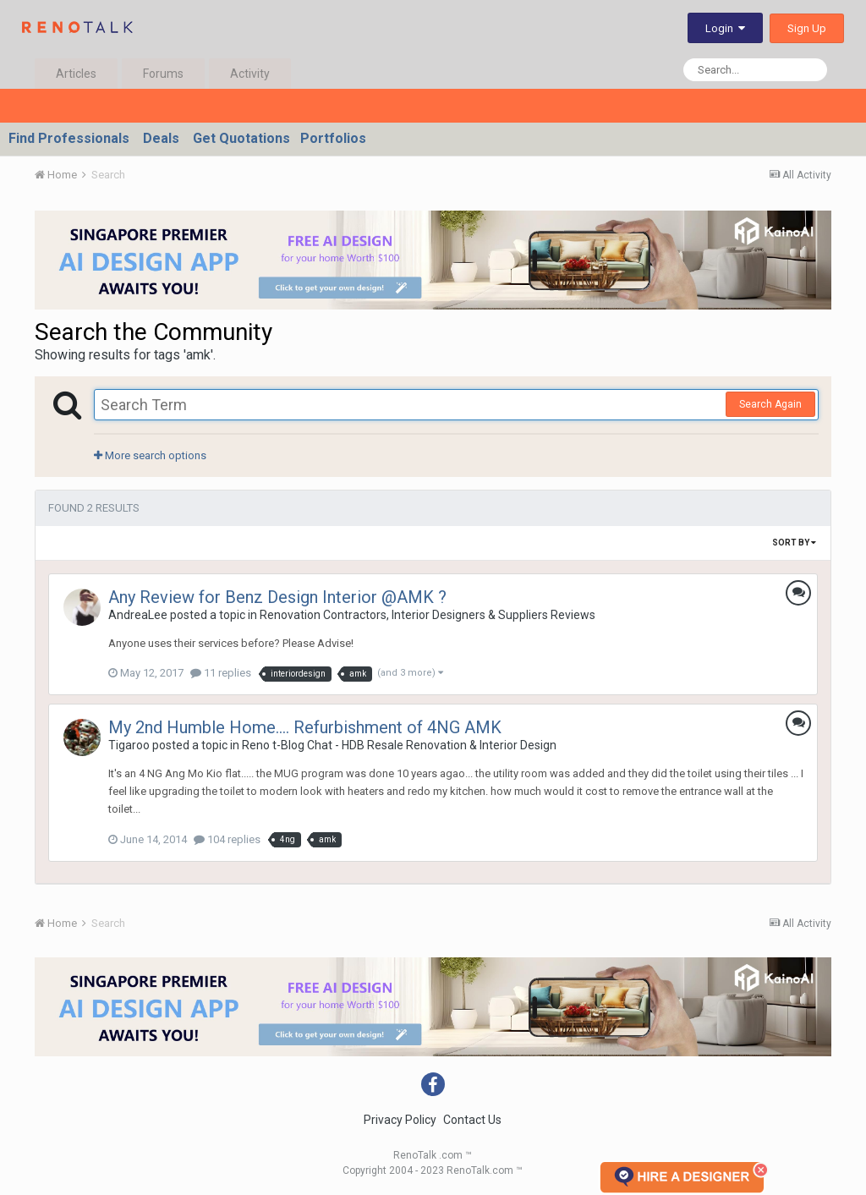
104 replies (227, 839)
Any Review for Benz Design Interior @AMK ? (277, 597)
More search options (150, 455)
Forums (163, 73)
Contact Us (472, 1119)
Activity (250, 73)
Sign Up (806, 28)
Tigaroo (129, 745)
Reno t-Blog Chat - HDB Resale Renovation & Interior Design (399, 745)
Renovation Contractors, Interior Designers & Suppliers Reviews (427, 615)
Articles (76, 73)
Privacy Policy (400, 1119)
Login (725, 28)
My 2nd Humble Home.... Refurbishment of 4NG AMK (305, 727)
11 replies (220, 672)
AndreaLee (137, 615)
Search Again (770, 404)
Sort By (794, 542)
